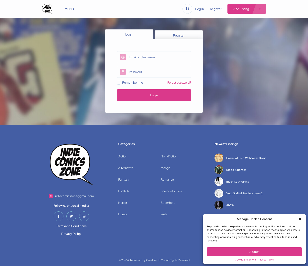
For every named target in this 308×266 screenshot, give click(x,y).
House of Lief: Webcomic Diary (246, 158)
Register (216, 9)
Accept (254, 252)
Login (129, 34)
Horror (122, 203)
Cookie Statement (245, 259)
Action (122, 156)
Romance (167, 179)
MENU (71, 9)
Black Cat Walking (237, 181)
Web (164, 214)
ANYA (230, 205)
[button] (300, 219)
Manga (165, 168)
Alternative (126, 168)
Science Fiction (171, 191)
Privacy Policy (266, 259)
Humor (123, 214)
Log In (199, 9)
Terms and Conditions (71, 226)
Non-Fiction (169, 156)
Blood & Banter (236, 169)
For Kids (123, 191)
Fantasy (123, 179)
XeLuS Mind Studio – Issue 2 (244, 193)
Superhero (168, 203)
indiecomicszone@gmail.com (74, 196)
